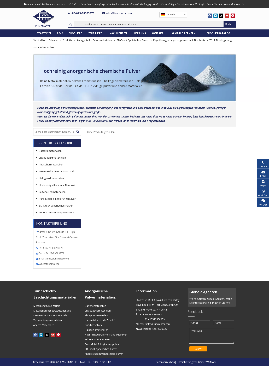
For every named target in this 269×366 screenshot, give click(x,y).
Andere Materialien (43, 325)
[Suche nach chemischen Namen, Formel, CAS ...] (149, 24)
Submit (198, 348)
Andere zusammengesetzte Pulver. (59, 212)
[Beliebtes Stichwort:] (230, 24)
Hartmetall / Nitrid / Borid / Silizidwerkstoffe (59, 171)
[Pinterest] (233, 15)
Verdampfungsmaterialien (47, 320)
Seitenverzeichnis (165, 362)
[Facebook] (210, 15)
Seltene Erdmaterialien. (52, 192)
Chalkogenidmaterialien (52, 157)
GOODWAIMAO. (207, 362)
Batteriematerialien (50, 150)
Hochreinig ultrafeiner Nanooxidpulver (59, 185)
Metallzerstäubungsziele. (47, 305)
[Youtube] (227, 15)
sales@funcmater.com (119, 13)
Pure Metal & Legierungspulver (57, 198)
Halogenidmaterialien (51, 178)
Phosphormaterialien (51, 164)
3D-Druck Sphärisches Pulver (56, 205)
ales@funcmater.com (58, 258)
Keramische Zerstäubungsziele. (50, 315)
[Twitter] (221, 15)
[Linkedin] (215, 15)
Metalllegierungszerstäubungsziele (52, 310)
